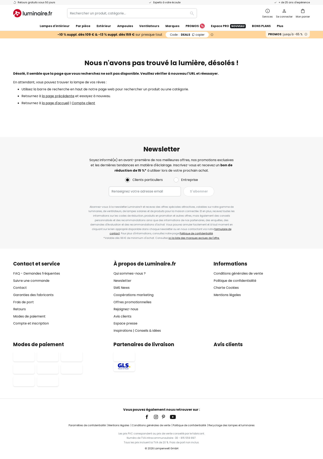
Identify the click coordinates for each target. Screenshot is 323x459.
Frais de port (23, 302)
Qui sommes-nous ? (130, 273)
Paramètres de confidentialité (87, 425)
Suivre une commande (31, 280)
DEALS (187, 35)
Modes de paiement (29, 316)
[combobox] (132, 13)
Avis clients (122, 316)
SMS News (122, 288)
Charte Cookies (226, 288)
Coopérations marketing (133, 295)
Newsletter (122, 280)
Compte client (83, 103)
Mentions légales (227, 295)
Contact (20, 288)
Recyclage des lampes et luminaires (231, 425)
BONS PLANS (261, 26)
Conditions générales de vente (238, 273)
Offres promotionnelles (132, 302)
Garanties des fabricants (33, 295)
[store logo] (32, 13)
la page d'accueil (55, 103)
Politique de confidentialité (196, 233)
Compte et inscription (31, 323)
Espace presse (125, 323)
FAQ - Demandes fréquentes (36, 273)
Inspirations (123, 330)
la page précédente (58, 96)
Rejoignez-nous (126, 309)
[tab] (61, 297)
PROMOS (195, 26)
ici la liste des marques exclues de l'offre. (194, 238)
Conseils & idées (148, 330)
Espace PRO (228, 26)
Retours (19, 309)
